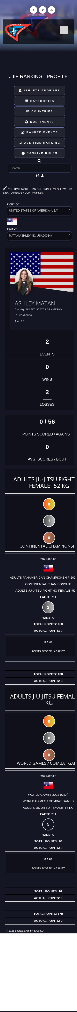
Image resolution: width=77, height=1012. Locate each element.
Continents (39, 121)
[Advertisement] (38, 972)
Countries (39, 111)
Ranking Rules (40, 153)
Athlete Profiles (39, 90)
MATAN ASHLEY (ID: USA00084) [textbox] (30, 235)
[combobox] (39, 211)
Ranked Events (39, 132)
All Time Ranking (39, 142)
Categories (39, 101)
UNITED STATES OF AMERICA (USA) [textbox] (33, 210)
